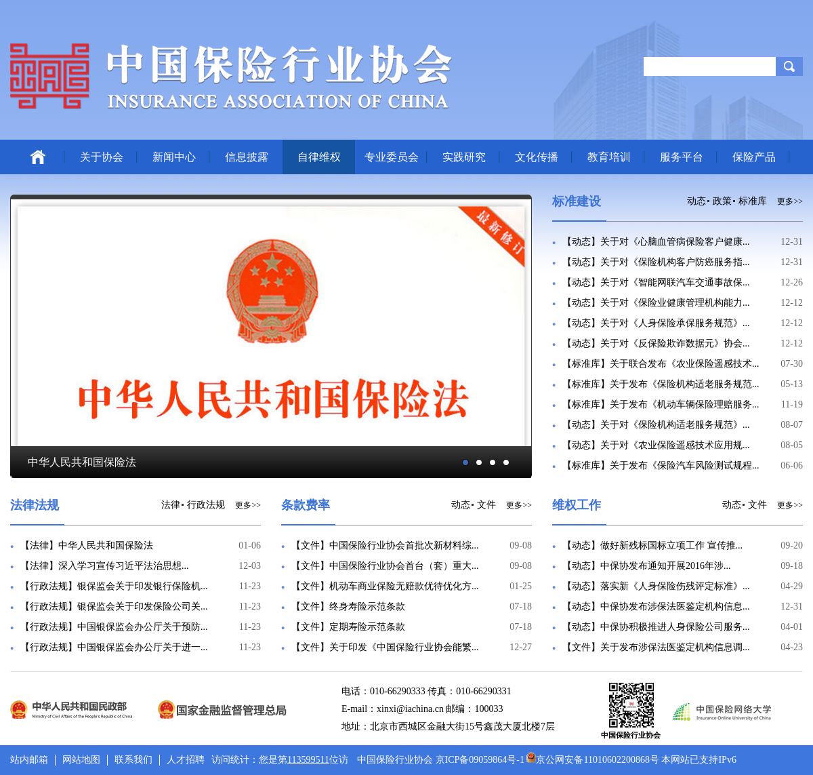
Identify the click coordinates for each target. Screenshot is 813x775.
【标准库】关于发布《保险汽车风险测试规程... (660, 465)
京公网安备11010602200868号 (592, 760)
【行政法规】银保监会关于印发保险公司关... (114, 606)
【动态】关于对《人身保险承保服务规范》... (656, 323)
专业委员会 (391, 157)
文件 (486, 505)
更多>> (790, 201)
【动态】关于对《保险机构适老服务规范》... (656, 425)
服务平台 (681, 157)
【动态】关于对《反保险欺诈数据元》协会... (656, 343)
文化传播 (536, 157)
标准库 (752, 201)
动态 (696, 201)
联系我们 (133, 760)
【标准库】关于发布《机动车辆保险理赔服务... (660, 404)
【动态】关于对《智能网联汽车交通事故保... (656, 282)
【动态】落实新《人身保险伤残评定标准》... (656, 586)
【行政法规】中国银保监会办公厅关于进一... (114, 647)
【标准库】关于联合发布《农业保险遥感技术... (660, 364)
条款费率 (305, 505)
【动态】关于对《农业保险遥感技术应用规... (656, 445)
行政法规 (206, 505)
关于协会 (101, 157)
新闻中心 (174, 157)
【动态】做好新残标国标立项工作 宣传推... (652, 545)
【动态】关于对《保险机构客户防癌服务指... (656, 262)
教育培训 (609, 157)
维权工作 (576, 505)
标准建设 (576, 201)
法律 (170, 505)
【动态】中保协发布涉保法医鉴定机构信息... (656, 606)
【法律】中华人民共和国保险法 (86, 545)
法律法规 (34, 505)
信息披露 (246, 157)
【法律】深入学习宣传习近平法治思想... (104, 566)
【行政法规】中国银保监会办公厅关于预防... (114, 627)
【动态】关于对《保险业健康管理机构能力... (656, 303)
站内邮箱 (29, 760)
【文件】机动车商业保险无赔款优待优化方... (385, 586)
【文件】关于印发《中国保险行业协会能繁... (385, 647)
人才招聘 (186, 760)
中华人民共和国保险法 (82, 462)
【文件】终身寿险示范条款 (348, 606)
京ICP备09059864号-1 (480, 760)
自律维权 (319, 157)
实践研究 (464, 157)
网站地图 (81, 760)
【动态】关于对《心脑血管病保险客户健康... (656, 242)
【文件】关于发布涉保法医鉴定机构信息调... (656, 647)
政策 (722, 201)
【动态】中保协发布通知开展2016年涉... (646, 566)
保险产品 (754, 157)
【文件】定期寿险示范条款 (348, 627)
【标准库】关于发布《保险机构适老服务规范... (660, 384)
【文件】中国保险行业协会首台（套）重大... (385, 566)
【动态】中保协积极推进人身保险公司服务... (656, 627)
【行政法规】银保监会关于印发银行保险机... (114, 586)
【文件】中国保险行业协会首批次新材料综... (385, 545)
